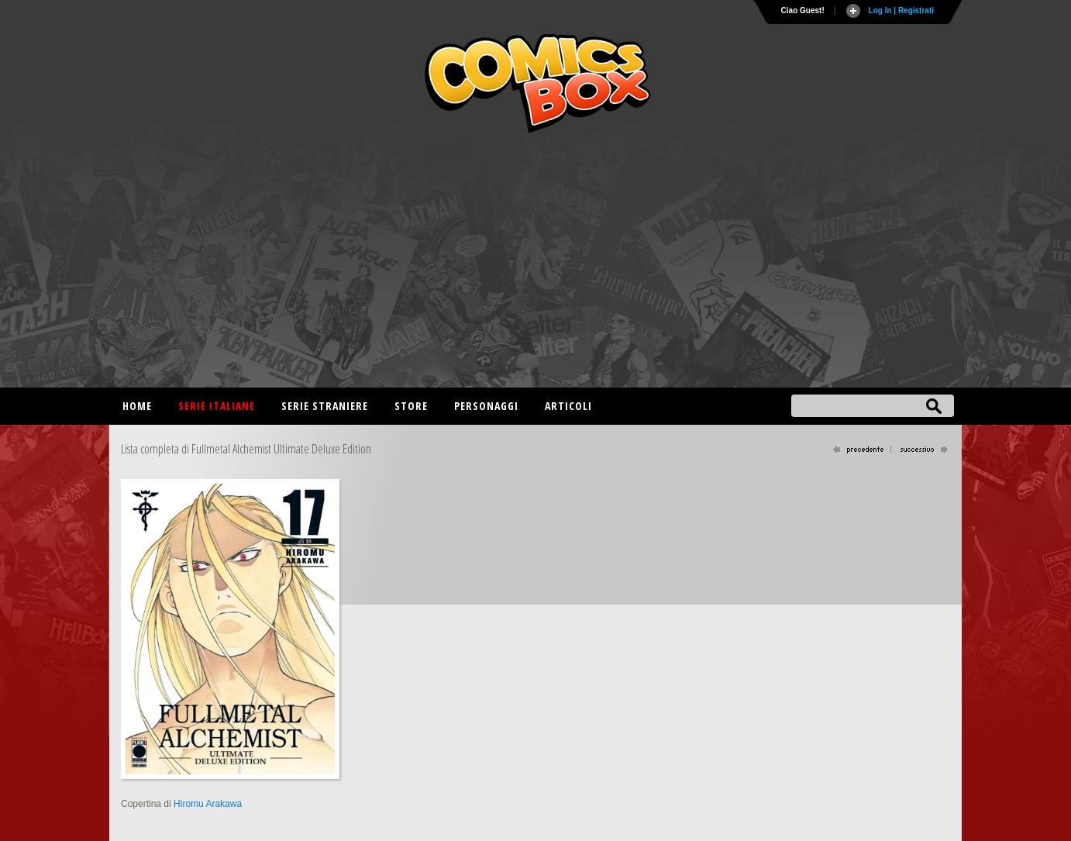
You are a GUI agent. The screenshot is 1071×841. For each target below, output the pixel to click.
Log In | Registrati (901, 10)
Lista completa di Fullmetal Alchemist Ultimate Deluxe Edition (246, 448)
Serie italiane (216, 405)
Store (411, 405)
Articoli (568, 405)
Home (137, 405)
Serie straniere (324, 405)
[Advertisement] (535, 263)
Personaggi (486, 405)
